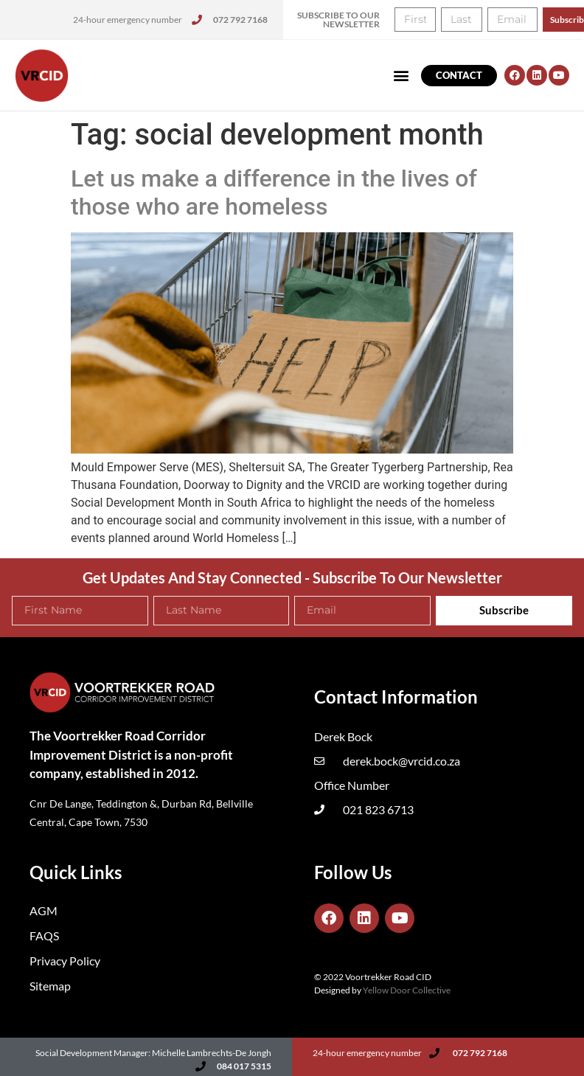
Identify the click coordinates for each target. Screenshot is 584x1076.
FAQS (44, 936)
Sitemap (50, 986)
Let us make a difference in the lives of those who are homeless (274, 192)
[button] (401, 75)
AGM (43, 910)
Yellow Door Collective (407, 990)
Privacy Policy (64, 961)
